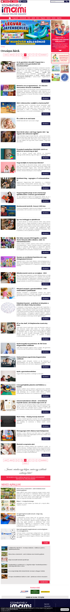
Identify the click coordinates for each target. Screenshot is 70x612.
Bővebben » (46, 78)
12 (31, 54)
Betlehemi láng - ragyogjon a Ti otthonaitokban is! (33, 175)
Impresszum (47, 594)
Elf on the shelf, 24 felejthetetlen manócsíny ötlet (33, 319)
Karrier (54, 18)
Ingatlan (59, 18)
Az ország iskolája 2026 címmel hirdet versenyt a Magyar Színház (26, 559)
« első (3, 54)
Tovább (46, 531)
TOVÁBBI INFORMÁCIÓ (5, 610)
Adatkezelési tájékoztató (47, 597)
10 (25, 54)
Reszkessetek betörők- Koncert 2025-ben (30, 202)
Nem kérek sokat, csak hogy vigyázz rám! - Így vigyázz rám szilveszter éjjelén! (32, 129)
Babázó (49, 18)
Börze (37, 18)
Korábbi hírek (44, 570)
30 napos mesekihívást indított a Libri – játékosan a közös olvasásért (27, 565)
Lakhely (24, 1)
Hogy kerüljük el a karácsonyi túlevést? (30, 159)
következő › (40, 54)
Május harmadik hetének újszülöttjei (18, 548)
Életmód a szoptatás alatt (25, 435)
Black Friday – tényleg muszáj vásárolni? (30, 408)
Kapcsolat (46, 592)
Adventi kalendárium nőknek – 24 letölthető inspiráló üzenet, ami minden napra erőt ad (31, 393)
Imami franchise (48, 602)
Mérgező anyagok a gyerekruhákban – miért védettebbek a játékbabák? (31, 285)
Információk (23, 18)
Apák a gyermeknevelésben (26, 365)
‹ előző (8, 54)
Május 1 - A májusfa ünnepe (25, 490)
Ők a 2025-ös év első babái (25, 115)
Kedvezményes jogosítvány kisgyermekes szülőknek (30, 351)
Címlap (9, 18)
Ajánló (33, 18)
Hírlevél (6, 1)
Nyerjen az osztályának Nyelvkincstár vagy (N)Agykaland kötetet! (31, 254)
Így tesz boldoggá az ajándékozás (28, 216)
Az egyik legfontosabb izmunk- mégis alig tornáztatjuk (29, 503)
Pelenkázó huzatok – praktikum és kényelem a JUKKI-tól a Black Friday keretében (32, 299)
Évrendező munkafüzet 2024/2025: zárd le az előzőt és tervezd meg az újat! (31, 146)
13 (34, 54)
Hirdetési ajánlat (48, 600)
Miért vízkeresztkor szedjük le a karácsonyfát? (32, 100)
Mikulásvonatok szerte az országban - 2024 (31, 269)
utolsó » (47, 54)
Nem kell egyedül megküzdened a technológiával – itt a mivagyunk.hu (33, 518)
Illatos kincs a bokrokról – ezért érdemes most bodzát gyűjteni (33, 477)
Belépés (15, 1)
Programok (15, 18)
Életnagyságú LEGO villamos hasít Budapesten (32, 422)
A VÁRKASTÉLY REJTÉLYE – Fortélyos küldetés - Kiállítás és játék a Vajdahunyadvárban (26, 536)
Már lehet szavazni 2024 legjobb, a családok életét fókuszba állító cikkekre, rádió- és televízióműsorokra (33, 236)
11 (28, 54)
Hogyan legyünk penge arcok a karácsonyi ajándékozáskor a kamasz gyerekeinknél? (31, 190)
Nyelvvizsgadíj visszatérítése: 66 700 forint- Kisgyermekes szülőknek (31, 338)
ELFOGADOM (64, 609)
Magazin (43, 18)
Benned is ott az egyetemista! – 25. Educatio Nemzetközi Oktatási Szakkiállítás (31, 83)
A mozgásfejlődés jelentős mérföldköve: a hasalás (33, 378)
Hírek (29, 18)
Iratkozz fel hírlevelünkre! (25, 467)
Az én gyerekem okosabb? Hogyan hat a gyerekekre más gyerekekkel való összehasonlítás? (30, 61)
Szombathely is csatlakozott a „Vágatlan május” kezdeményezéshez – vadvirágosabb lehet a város (28, 553)
